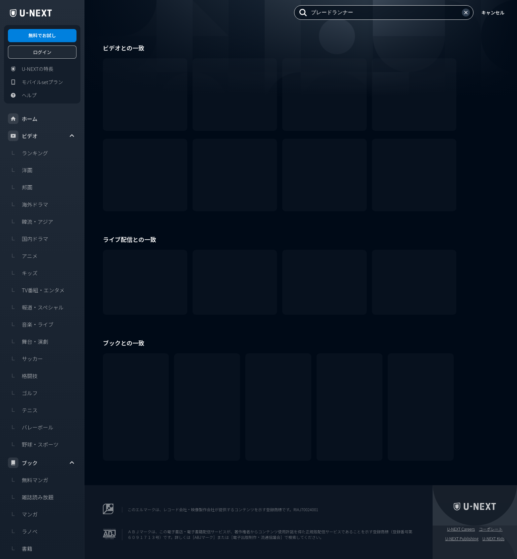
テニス (23, 410)
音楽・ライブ (30, 324)
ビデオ (41, 136)
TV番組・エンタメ (36, 290)
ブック (41, 462)
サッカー (25, 358)
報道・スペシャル (36, 307)
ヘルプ (22, 95)
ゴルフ (23, 393)
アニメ (23, 255)
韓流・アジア (30, 221)
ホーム (23, 118)
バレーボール (30, 427)
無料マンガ (28, 480)
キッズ (23, 273)
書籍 (20, 548)
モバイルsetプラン (35, 82)
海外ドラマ (28, 204)
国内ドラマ (28, 238)
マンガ (23, 514)
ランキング (28, 153)
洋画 (20, 170)
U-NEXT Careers (461, 529)
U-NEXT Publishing (461, 538)
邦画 (20, 187)
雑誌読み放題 (30, 497)
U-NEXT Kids (493, 538)
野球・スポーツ (33, 444)
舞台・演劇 (28, 341)
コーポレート (490, 529)
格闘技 (23, 375)
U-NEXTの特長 (30, 69)
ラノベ (23, 531)
